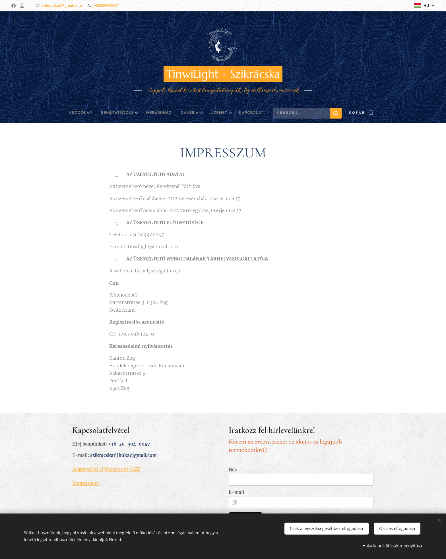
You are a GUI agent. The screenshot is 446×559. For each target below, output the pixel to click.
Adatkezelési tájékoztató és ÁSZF (106, 469)
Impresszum (85, 483)
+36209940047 (106, 5)
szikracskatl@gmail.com (62, 5)
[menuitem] (71, 113)
